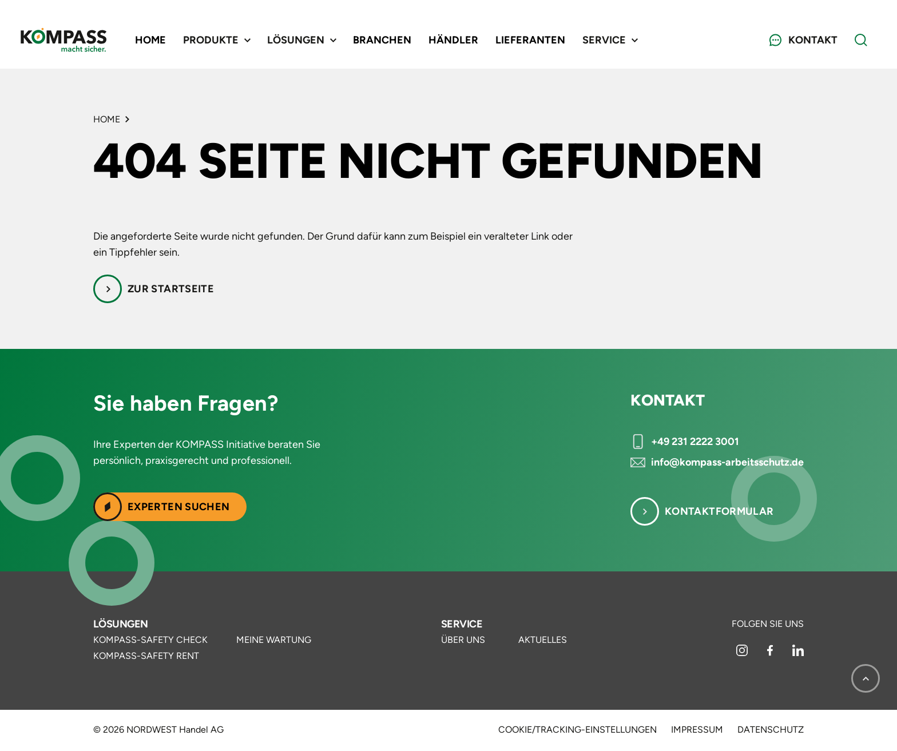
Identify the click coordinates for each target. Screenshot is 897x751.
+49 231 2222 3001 (695, 441)
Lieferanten (530, 40)
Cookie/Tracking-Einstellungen (577, 729)
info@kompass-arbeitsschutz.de (727, 462)
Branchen (382, 40)
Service (461, 624)
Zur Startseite (171, 289)
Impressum (697, 729)
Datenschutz (770, 729)
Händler (453, 40)
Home (150, 40)
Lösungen (120, 624)
